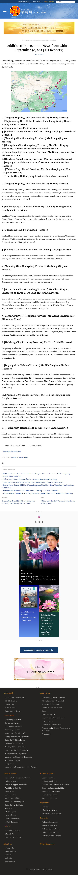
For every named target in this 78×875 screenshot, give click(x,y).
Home (24, 40)
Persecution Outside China (51, 724)
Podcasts (44, 817)
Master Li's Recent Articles (51, 813)
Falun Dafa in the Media (14, 805)
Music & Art (9, 834)
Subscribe (8, 858)
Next (42, 497)
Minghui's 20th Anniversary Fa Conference (20, 767)
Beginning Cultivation (13, 719)
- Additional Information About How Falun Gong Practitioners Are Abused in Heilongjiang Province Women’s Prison (36, 475)
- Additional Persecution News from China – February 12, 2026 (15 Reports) (30, 490)
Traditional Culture (12, 830)
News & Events (10, 773)
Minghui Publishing (24, 1)
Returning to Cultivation (14, 743)
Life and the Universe (13, 837)
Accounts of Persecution (47, 40)
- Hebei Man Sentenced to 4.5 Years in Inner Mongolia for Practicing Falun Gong (32, 482)
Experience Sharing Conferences (17, 750)
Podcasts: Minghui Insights (51, 835)
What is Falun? (10, 707)
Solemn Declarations (49, 798)
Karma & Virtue (47, 773)
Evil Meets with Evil (49, 781)
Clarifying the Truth (12, 730)
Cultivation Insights (12, 760)
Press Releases (10, 815)
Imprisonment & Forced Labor (53, 718)
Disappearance (47, 721)
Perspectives (9, 764)
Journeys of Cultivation (13, 726)
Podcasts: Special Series (50, 829)
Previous (4, 497)
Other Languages (49, 1)
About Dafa (9, 693)
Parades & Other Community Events (18, 778)
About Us (8, 844)
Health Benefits (11, 701)
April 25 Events (10, 791)
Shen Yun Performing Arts (14, 801)
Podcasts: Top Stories (49, 822)
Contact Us (9, 848)
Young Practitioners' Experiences (17, 736)
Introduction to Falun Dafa (15, 697)
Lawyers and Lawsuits (50, 795)
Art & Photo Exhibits (13, 798)
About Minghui (10, 851)
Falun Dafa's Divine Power (15, 740)
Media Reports (10, 812)
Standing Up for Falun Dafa (15, 733)
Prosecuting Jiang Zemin (51, 791)
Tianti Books (37, 1)
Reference (44, 802)
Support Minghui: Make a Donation (39, 650)
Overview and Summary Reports (54, 697)
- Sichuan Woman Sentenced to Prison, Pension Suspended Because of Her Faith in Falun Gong (37, 493)
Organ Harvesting (48, 714)
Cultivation (9, 715)
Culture (7, 826)
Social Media (10, 861)
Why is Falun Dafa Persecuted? (53, 701)
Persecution (32, 40)
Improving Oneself (12, 723)
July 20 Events (10, 795)
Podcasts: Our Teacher (50, 832)
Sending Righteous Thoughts (15, 747)
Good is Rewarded (48, 778)
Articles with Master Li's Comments (18, 757)
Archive (8, 855)
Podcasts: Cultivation (49, 825)
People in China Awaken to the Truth (55, 784)
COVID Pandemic (11, 822)
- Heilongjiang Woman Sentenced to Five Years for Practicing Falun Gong (29, 479)
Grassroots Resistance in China (53, 788)
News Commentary (12, 818)
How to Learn (10, 704)
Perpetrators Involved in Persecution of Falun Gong (56, 729)
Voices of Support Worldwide (16, 784)
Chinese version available (11, 451)
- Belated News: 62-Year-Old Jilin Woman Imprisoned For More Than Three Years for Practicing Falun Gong (38, 486)
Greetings (8, 808)
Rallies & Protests (11, 781)
